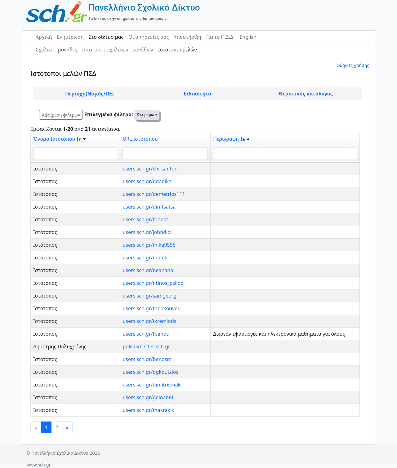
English (247, 36)
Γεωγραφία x (147, 114)
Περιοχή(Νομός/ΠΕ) (89, 93)
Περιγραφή (229, 138)
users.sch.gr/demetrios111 (154, 194)
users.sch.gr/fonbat (145, 219)
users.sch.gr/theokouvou (152, 308)
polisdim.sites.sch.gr (146, 346)
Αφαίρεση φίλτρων (61, 115)
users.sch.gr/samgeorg (149, 295)
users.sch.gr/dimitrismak (152, 384)
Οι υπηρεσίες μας (148, 36)
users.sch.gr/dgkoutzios (150, 372)
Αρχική (44, 36)
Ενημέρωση (70, 36)
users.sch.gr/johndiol (147, 232)
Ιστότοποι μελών (177, 49)
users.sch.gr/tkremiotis (149, 321)
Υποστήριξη (187, 36)
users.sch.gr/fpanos (146, 333)
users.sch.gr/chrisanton (150, 168)
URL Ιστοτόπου (140, 138)
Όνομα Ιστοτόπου (57, 138)
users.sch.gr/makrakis (148, 410)
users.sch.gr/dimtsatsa (149, 206)
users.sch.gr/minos (145, 257)
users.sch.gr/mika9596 (149, 244)
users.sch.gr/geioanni (148, 397)
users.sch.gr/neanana (148, 270)
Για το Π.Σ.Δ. (220, 36)
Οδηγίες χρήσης (353, 65)
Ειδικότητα (198, 93)
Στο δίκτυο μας (106, 36)
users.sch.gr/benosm (147, 359)
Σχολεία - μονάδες (56, 49)
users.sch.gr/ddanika (147, 181)
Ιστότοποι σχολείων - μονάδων (117, 49)
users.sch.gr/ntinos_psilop (153, 283)
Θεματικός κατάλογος (306, 93)
